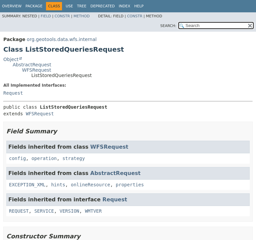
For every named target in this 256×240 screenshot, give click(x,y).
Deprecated (102, 6)
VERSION (69, 211)
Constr (62, 16)
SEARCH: (168, 26)
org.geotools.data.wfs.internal (62, 39)
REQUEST (19, 211)
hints (58, 184)
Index (124, 6)
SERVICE (44, 211)
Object (11, 59)
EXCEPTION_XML (27, 184)
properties (130, 184)
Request (13, 93)
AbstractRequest (32, 64)
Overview (12, 6)
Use (69, 6)
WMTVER (93, 211)
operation (44, 158)
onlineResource (90, 184)
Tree (81, 6)
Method (81, 16)
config (17, 158)
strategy (73, 158)
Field (46, 16)
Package (34, 6)
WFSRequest (36, 70)
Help (139, 6)
